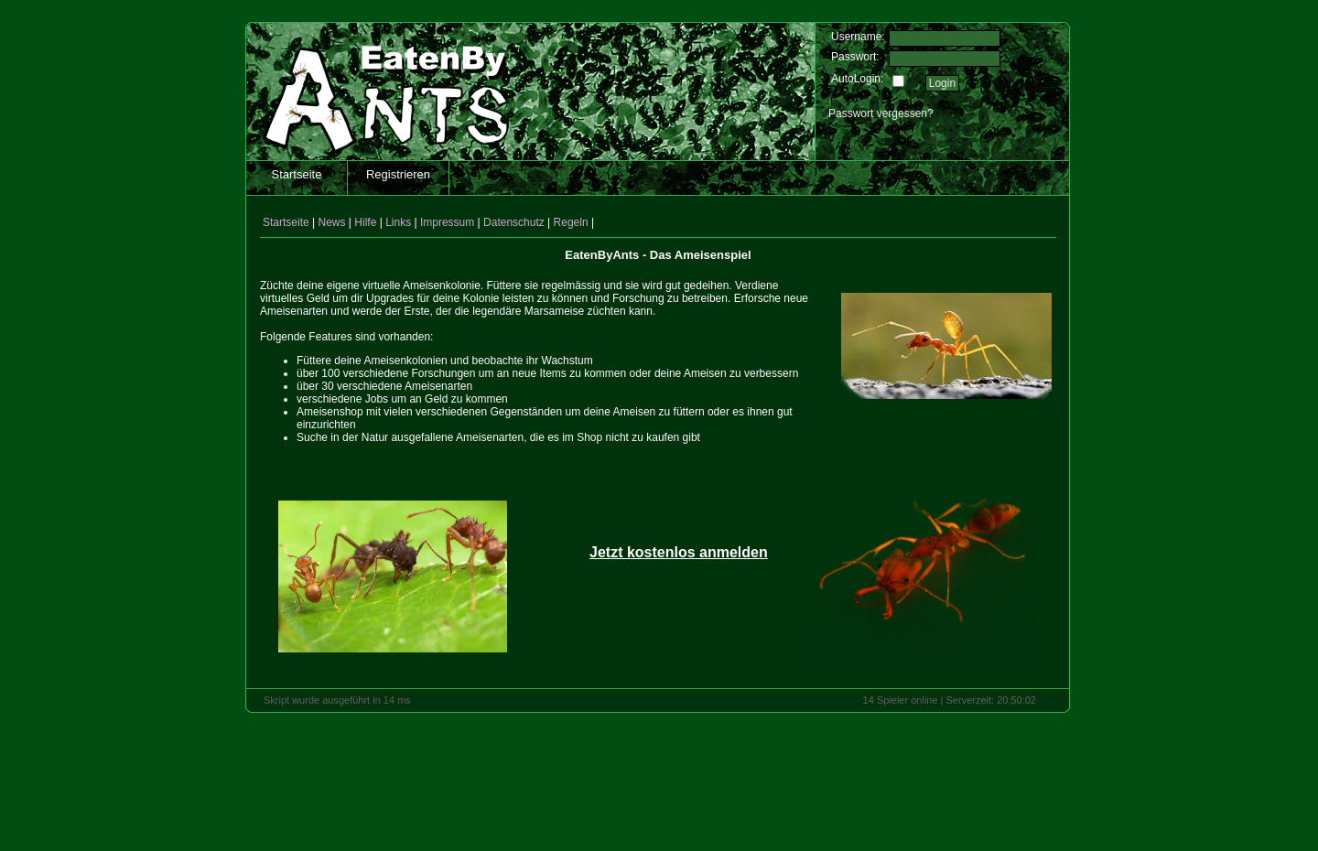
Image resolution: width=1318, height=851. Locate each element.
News (332, 222)
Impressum (447, 222)
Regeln (571, 222)
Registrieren (398, 174)
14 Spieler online (900, 700)
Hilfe (365, 222)
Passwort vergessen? (881, 113)
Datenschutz (514, 222)
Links (398, 222)
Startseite (297, 174)
